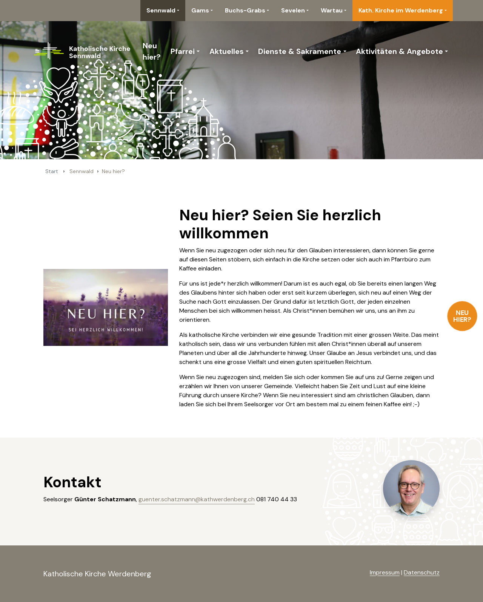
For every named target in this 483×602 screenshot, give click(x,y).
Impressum (385, 572)
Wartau (332, 10)
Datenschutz (422, 572)
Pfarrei (183, 51)
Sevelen (293, 10)
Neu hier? (462, 316)
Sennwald (160, 10)
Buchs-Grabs (245, 10)
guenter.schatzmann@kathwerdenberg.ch (196, 499)
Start (51, 171)
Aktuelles (226, 51)
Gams (200, 10)
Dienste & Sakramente (299, 51)
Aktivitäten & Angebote (399, 51)
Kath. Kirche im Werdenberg (400, 10)
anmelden (357, 573)
